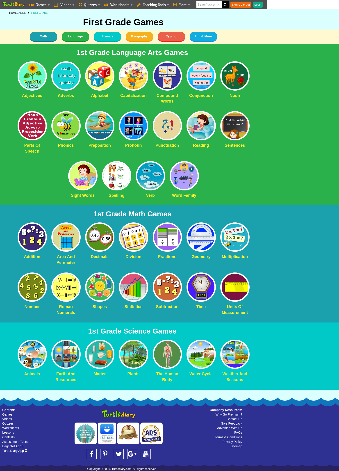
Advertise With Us (229, 428)
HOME (13, 12)
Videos (7, 419)
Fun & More (203, 36)
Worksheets (10, 428)
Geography (139, 36)
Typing (171, 36)
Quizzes (8, 423)
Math (43, 36)
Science (107, 36)
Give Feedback (231, 423)
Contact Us (234, 419)
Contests (8, 437)
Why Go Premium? (229, 414)
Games (7, 414)
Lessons (8, 432)
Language (75, 36)
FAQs (238, 432)
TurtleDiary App (14, 451)
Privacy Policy (232, 442)
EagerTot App (13, 446)
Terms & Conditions (228, 437)
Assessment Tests (15, 442)
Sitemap (236, 446)
